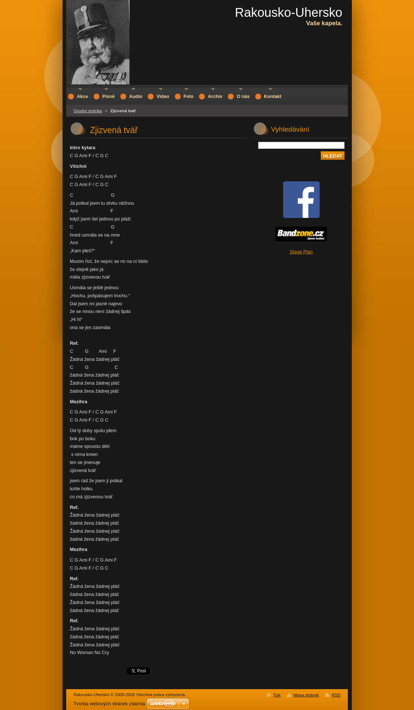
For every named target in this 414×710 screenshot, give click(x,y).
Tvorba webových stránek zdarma (109, 703)
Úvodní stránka (88, 111)
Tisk (277, 695)
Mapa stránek (306, 695)
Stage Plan (301, 251)
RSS (336, 695)
